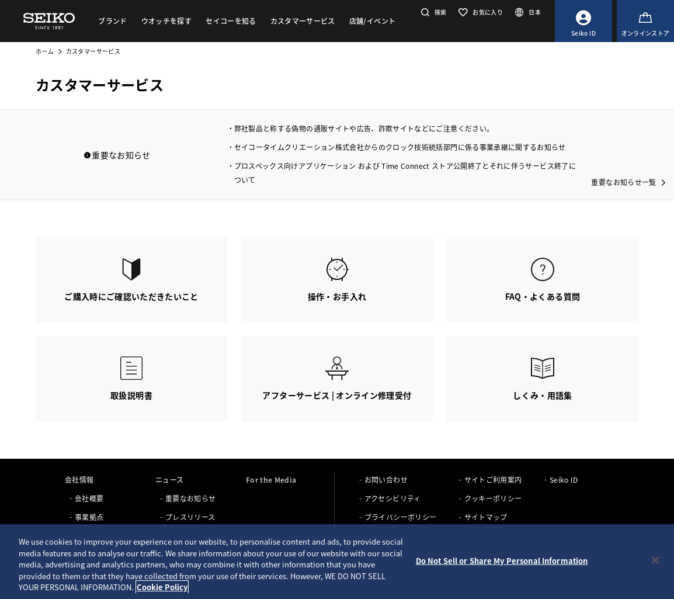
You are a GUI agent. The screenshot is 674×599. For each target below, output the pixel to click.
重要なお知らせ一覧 (623, 182)
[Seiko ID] (583, 21)
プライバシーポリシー (400, 517)
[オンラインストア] (645, 21)
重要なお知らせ (190, 498)
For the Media (271, 479)
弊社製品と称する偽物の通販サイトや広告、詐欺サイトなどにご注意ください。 (364, 128)
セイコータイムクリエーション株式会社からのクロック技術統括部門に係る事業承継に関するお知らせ (400, 147)
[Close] (655, 560)
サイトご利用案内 (493, 479)
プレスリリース (190, 517)
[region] (337, 561)
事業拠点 (89, 517)
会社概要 (89, 498)
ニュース (169, 479)
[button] (432, 12)
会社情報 (79, 479)
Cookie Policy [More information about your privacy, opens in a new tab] (162, 587)
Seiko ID (564, 479)
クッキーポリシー (493, 498)
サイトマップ (486, 517)
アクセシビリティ (392, 498)
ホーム (45, 51)
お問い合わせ (386, 479)
